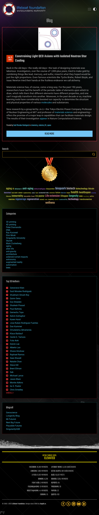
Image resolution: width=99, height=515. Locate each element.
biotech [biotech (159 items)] (71, 188)
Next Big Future (13, 422)
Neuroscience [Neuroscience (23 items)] (86, 196)
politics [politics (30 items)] (92, 196)
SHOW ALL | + (10, 393)
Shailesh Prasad (17, 305)
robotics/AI (42, 125)
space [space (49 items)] (56, 199)
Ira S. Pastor (15, 386)
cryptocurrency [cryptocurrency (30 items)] (27, 193)
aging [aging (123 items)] (9, 188)
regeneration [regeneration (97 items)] (33, 199)
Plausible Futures (14, 425)
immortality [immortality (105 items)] (17, 196)
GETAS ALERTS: (56, 471)
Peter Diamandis (13, 227)
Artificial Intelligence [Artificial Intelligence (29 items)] (40, 189)
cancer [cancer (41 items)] (20, 193)
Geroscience (11, 412)
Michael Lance (16, 375)
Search (93, 154)
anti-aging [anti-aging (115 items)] (28, 188)
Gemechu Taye (16, 312)
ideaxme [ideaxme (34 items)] (8, 196)
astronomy (11, 259)
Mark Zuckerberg (13, 243)
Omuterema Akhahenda (20, 330)
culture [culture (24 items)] (33, 193)
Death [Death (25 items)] (37, 193)
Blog (49, 21)
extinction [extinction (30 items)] (52, 193)
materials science (64, 112)
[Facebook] (63, 504)
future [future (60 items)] (57, 192)
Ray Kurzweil (12, 232)
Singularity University (15, 238)
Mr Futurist (11, 419)
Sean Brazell (15, 358)
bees (8, 267)
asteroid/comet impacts (17, 257)
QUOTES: (54, 494)
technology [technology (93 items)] (73, 199)
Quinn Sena (15, 298)
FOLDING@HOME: (33, 486)
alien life (10, 248)
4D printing (11, 224)
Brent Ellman (16, 368)
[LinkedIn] (74, 504)
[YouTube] (79, 504)
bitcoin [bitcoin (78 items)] (91, 188)
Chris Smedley (16, 389)
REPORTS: (54, 483)
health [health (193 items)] (74, 192)
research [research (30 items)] (42, 200)
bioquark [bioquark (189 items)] (60, 188)
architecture (11, 254)
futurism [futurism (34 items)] (63, 193)
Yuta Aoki (14, 340)
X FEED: (34, 475)
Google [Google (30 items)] (68, 193)
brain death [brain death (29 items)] (15, 193)
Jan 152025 (10, 58)
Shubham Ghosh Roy (19, 295)
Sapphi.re (43, 503)
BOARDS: (54, 479)
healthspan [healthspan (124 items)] (85, 192)
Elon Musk (11, 235)
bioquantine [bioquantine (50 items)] (50, 189)
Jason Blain (15, 379)
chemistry (34, 125)
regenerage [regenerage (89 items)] (20, 199)
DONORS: (41, 479)
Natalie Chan (16, 361)
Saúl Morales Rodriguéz (21, 125)
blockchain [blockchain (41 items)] (7, 193)
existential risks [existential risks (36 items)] (44, 193)
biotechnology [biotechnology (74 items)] (82, 188)
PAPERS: (54, 490)
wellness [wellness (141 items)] (50, 203)
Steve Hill (14, 365)
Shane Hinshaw (17, 351)
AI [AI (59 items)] (13, 189)
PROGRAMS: (55, 486)
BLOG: (53, 475)
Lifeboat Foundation (18, 503)
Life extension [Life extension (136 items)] (52, 196)
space (49, 125)
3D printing (11, 222)
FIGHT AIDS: (36, 483)
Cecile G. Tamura (17, 337)
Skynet (9, 240)
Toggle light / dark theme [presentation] (94, 9)
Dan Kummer (16, 326)
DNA (8, 230)
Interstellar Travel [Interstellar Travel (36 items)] (29, 196)
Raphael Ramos (17, 354)
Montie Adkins (16, 382)
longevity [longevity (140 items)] (74, 196)
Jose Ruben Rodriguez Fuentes (24, 323)
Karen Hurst (15, 319)
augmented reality (14, 262)
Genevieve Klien (17, 288)
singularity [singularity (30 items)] (51, 200)
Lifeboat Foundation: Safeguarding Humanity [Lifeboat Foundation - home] (43, 9)
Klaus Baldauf (16, 333)
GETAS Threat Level (49, 457)
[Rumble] (84, 504)
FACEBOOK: (32, 467)
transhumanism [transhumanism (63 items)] (85, 199)
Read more (49, 134)
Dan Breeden (16, 302)
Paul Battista (16, 309)
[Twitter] (68, 504)
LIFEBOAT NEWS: (56, 467)
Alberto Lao (15, 347)
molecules (46, 102)
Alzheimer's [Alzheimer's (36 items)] (18, 189)
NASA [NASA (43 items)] (81, 196)
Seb (11, 372)
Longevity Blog (13, 416)
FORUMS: (43, 494)
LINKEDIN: (34, 471)
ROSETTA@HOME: (33, 490)
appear (43, 118)
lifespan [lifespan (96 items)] (64, 196)
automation (11, 265)
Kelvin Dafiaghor (17, 316)
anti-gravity (11, 251)
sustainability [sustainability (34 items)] (63, 200)
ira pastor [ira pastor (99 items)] (39, 196)
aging (8, 246)
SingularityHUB (13, 429)
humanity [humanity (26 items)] (93, 193)
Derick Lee (14, 344)
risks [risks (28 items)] (46, 199)
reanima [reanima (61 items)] (11, 199)
